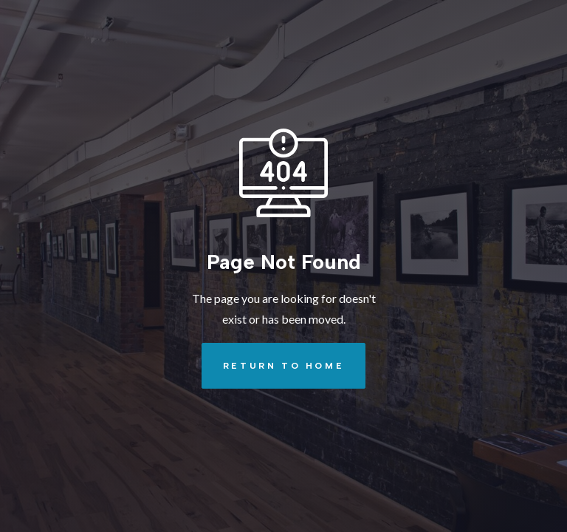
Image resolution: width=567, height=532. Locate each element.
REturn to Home (273, 366)
